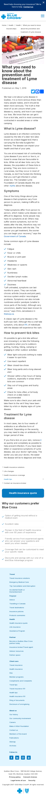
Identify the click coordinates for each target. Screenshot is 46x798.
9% (26, 324)
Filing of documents (17, 700)
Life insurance (14, 627)
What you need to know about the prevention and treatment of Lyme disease (31, 28)
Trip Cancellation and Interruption (22, 586)
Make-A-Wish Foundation (19, 726)
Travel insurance (15, 665)
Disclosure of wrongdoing (19, 704)
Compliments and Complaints (20, 681)
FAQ (11, 673)
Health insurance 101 (17, 696)
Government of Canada (15, 236)
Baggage (12, 596)
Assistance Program (17, 631)
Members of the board (18, 734)
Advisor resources (16, 651)
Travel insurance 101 (17, 689)
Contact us (28, 7)
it (40, 440)
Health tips (8, 479)
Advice (12, 600)
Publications (14, 738)
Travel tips (13, 685)
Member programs (16, 677)
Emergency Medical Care (19, 582)
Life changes (9, 471)
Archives (12, 746)
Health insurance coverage (14, 475)
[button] (42, 16)
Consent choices (30, 777)
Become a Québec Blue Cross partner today (21, 642)
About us (13, 711)
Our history (13, 714)
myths (12, 185)
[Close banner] (43, 2)
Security (31, 780)
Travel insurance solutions (19, 578)
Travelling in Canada (17, 604)
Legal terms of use (18, 780)
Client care (13, 661)
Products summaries (17, 615)
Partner (12, 637)
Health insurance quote (18, 623)
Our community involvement (20, 718)
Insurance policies (16, 611)
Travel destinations (16, 608)
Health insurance (16, 669)
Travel (12, 574)
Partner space (14, 655)
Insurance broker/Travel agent (21, 647)
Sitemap (12, 742)
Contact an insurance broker (15, 483)
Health (12, 619)
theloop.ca (9, 314)
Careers (12, 722)
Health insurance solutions (14, 467)
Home (4, 25)
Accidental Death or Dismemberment (17, 591)
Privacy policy (15, 777)
